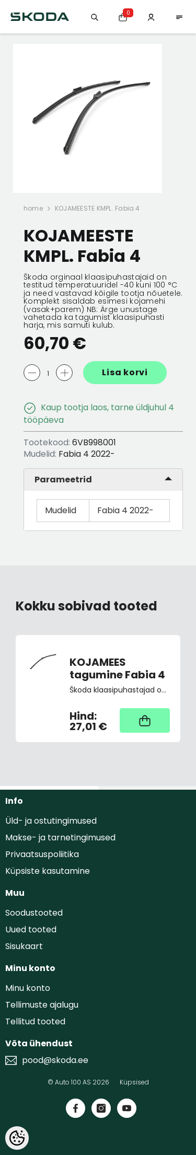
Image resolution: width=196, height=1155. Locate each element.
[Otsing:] (94, 16)
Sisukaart (24, 946)
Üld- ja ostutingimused (51, 821)
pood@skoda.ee (55, 1060)
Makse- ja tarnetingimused (60, 837)
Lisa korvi (125, 372)
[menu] (179, 16)
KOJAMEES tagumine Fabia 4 (117, 668)
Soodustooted (34, 913)
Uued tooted (30, 929)
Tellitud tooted (35, 1021)
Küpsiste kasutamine (47, 871)
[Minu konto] (151, 16)
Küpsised (134, 1082)
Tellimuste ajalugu (41, 1005)
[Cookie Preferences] (17, 1138)
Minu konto (27, 988)
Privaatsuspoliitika (42, 854)
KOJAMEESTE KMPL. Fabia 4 (97, 208)
